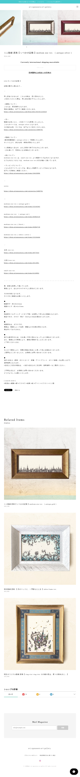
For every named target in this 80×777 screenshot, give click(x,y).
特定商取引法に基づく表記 (47, 755)
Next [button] (77, 28)
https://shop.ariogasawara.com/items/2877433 (21, 252)
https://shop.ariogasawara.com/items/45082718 (22, 227)
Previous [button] (3, 28)
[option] (40, 27)
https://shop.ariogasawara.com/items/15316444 (22, 237)
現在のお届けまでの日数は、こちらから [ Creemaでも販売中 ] (40, 1)
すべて (11, 694)
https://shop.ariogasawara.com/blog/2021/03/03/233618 (25, 111)
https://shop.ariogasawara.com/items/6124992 (21, 273)
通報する (17, 390)
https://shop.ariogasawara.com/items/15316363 (22, 206)
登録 (62, 727)
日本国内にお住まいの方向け (40, 72)
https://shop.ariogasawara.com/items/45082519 (22, 217)
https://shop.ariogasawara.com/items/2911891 (21, 263)
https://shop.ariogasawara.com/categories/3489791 (23, 129)
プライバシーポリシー (31, 755)
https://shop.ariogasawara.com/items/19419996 (22, 173)
